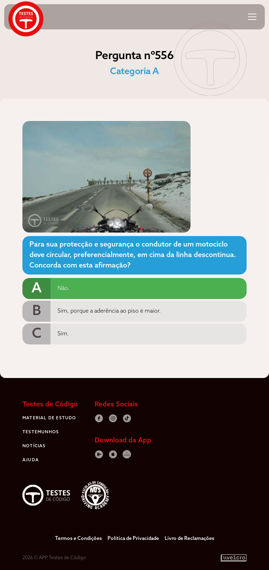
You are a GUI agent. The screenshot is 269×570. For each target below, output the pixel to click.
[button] (252, 16)
